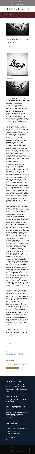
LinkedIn (17, 332)
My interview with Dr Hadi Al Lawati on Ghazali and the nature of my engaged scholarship (17, 414)
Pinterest (9, 332)
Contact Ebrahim (12, 368)
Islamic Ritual (10, 50)
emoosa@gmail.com (13, 439)
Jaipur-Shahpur (14, 187)
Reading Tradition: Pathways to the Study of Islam (16, 400)
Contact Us (22, 4)
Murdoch (8, 314)
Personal (17, 50)
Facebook (9, 329)
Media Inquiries (14, 4)
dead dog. (9, 189)
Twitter (17, 329)
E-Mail (24, 332)
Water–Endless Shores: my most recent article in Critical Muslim (15, 407)
